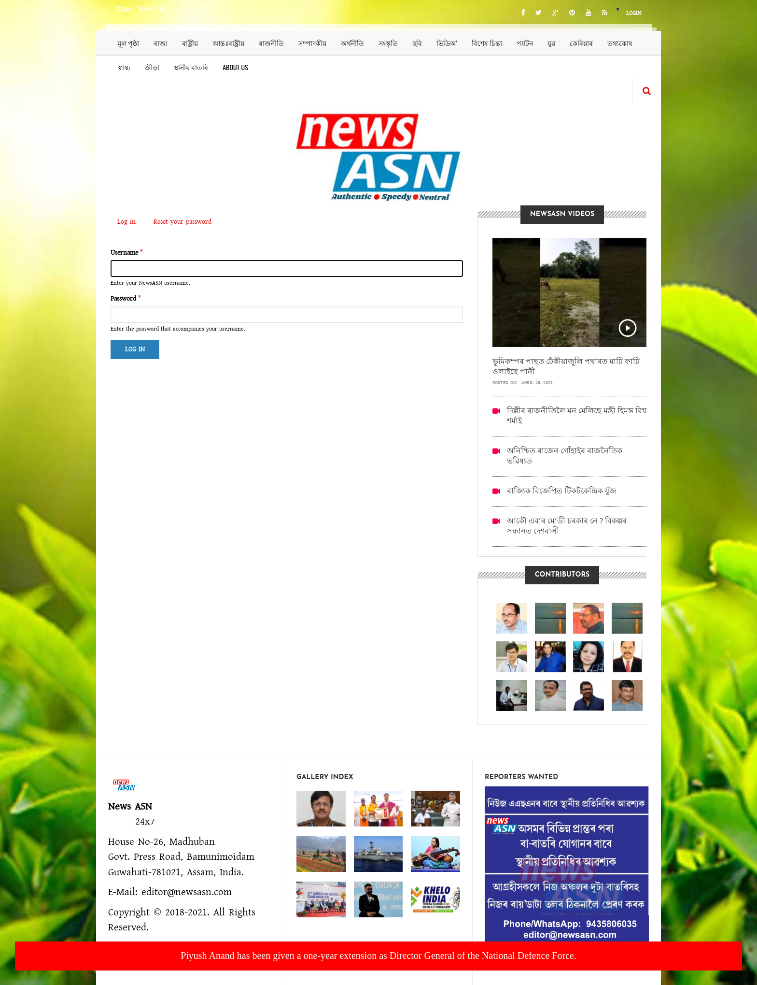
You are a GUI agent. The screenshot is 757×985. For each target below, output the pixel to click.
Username (124, 253)
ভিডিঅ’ (446, 43)
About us (235, 67)
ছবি (417, 43)
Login (634, 13)
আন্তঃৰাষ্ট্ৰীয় (228, 43)
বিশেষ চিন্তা (487, 43)
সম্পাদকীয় (312, 43)
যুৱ (551, 43)
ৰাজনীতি (271, 43)
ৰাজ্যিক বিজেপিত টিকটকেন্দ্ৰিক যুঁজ (561, 491)
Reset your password (182, 222)
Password (123, 299)
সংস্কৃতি (388, 43)
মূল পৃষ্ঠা (128, 43)
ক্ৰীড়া (152, 67)
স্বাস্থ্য (124, 67)
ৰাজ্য (161, 43)
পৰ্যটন (525, 43)
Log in (129, 222)
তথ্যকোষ (619, 43)
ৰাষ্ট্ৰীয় (190, 43)
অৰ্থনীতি (352, 43)
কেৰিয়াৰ (581, 43)
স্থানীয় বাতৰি (191, 67)
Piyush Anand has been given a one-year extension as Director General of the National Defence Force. (378, 955)
